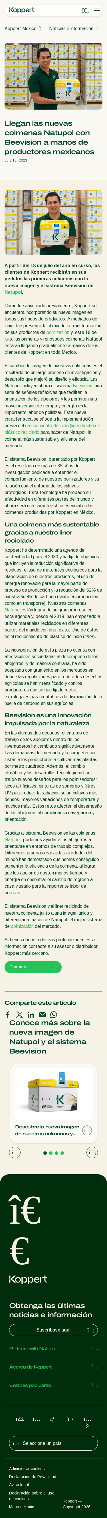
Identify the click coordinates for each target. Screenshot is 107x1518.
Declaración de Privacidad (32, 1476)
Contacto (33, 967)
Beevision (82, 385)
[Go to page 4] (62, 1153)
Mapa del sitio (21, 1507)
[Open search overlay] (85, 10)
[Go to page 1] (45, 1153)
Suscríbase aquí (66, 1330)
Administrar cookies (27, 1468)
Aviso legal (19, 1484)
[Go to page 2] (51, 1153)
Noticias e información (71, 28)
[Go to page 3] (56, 1153)
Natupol (13, 292)
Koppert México (21, 28)
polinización (58, 332)
